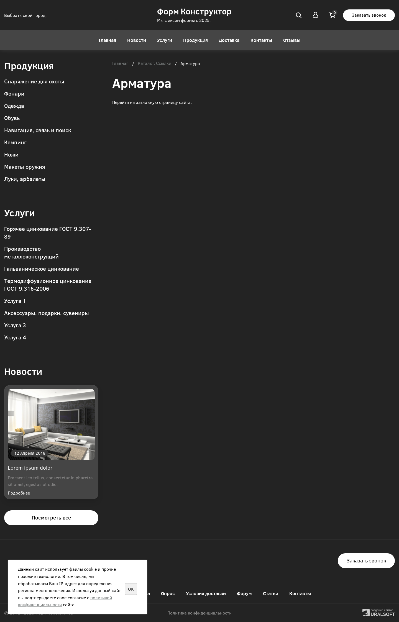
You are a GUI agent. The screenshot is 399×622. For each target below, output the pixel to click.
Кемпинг (15, 142)
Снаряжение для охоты (34, 81)
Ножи (11, 154)
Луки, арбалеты (24, 178)
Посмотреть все (51, 517)
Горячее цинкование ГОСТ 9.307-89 (47, 232)
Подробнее (19, 493)
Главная (107, 40)
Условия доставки (206, 593)
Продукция (195, 40)
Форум (244, 593)
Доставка (229, 40)
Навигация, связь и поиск (37, 130)
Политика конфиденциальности (199, 613)
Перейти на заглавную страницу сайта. (152, 102)
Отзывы (291, 40)
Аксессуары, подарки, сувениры (46, 312)
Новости (136, 40)
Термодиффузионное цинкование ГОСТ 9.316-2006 (47, 284)
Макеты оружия (24, 166)
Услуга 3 (15, 325)
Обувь (12, 117)
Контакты (261, 40)
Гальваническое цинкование (41, 268)
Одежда (14, 105)
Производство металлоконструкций (31, 252)
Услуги (164, 40)
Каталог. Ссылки (154, 63)
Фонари (14, 93)
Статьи (270, 593)
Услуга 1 (15, 300)
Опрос (168, 593)
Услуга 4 (15, 337)
